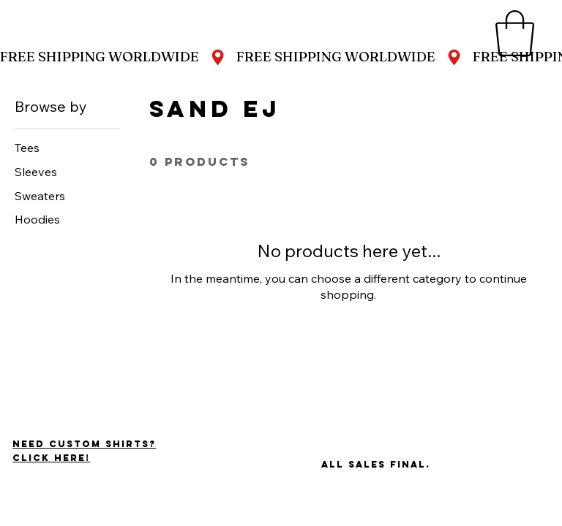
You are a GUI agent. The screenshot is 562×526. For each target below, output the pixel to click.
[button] (514, 33)
